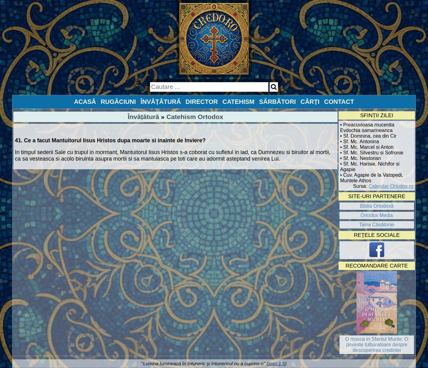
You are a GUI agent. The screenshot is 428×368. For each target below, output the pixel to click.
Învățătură (143, 116)
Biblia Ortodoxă (377, 206)
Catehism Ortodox (194, 116)
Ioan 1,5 (276, 363)
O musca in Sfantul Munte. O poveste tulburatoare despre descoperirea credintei (376, 344)
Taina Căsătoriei (376, 224)
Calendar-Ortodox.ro (391, 186)
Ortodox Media (377, 215)
